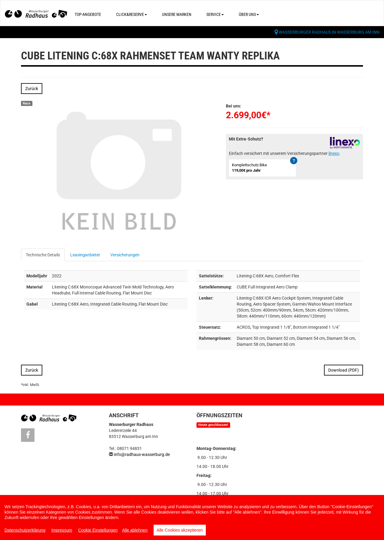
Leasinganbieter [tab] (85, 254)
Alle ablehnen (135, 530)
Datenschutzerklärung (24, 530)
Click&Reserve (131, 14)
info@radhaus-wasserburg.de (142, 454)
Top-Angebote (88, 14)
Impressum (61, 530)
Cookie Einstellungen (98, 530)
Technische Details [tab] (43, 254)
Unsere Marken (176, 14)
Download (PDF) (343, 370)
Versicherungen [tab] (125, 254)
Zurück (31, 88)
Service (215, 14)
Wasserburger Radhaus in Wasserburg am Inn (329, 32)
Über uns (249, 14)
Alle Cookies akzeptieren (180, 530)
